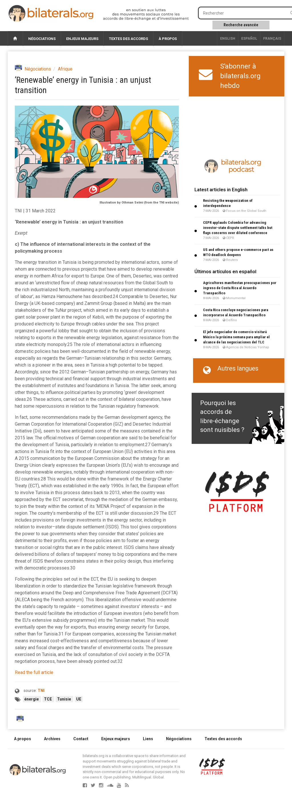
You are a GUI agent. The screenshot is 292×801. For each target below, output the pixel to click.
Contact (80, 738)
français (272, 39)
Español (249, 39)
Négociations (42, 39)
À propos (168, 39)
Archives (52, 738)
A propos (22, 738)
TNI (41, 690)
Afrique (65, 69)
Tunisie (64, 699)
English (227, 39)
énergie (32, 699)
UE (78, 699)
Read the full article (34, 672)
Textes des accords (128, 39)
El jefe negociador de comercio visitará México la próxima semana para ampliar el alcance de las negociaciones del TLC (236, 337)
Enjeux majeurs (82, 39)
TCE (48, 699)
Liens (148, 738)
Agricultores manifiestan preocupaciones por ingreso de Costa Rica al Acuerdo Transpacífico (239, 288)
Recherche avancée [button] (241, 25)
